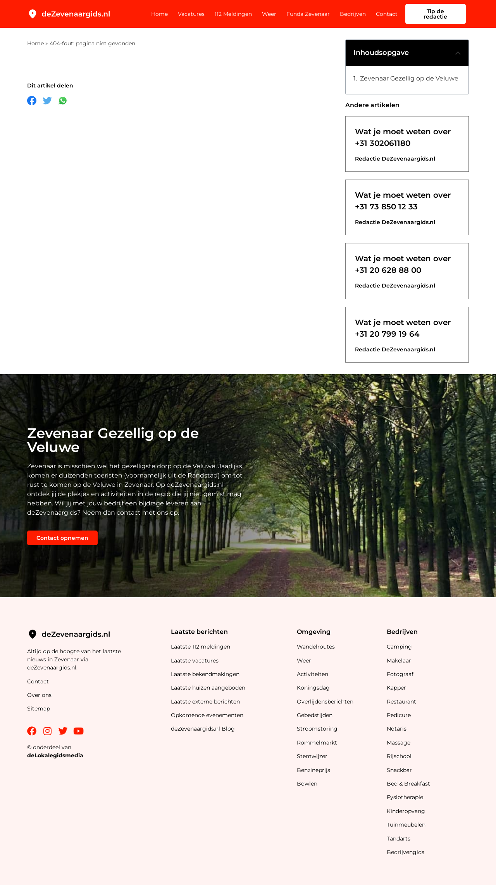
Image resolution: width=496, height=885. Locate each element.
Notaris (396, 728)
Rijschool (399, 756)
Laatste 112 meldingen (200, 646)
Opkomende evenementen (207, 715)
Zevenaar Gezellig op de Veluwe (409, 78)
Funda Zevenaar (308, 13)
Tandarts (398, 838)
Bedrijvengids (405, 852)
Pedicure (399, 715)
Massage (398, 742)
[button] (458, 53)
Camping (400, 646)
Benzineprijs (313, 770)
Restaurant (401, 701)
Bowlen (307, 783)
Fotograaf (401, 674)
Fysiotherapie (405, 797)
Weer (269, 13)
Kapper (397, 687)
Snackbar (399, 770)
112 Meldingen (233, 13)
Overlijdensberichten (326, 701)
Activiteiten (312, 674)
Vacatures (191, 13)
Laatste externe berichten (205, 701)
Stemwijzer (312, 756)
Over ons (39, 695)
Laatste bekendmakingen (205, 674)
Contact (387, 13)
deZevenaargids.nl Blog (203, 728)
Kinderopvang (406, 811)
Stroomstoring (317, 728)
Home (159, 13)
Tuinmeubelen (406, 824)
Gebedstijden (314, 715)
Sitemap (39, 708)
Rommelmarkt (318, 742)
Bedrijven (353, 13)
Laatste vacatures (195, 660)
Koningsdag (313, 687)
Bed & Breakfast (408, 783)
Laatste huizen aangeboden (208, 687)
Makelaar (399, 660)
